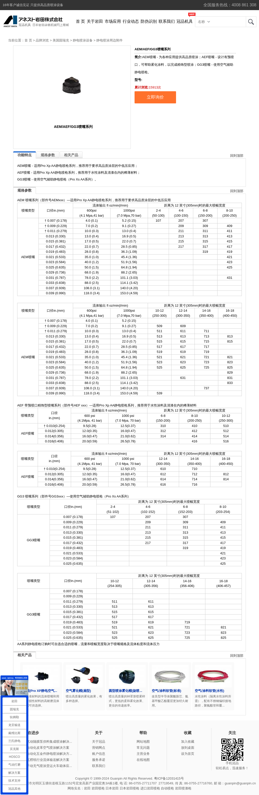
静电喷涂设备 (83, 40)
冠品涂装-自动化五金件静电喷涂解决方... (42, 754)
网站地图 (143, 741)
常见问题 (143, 747)
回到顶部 (236, 155)
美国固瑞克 (61, 40)
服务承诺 (98, 760)
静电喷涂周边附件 (109, 40)
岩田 (251, 22)
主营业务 (143, 754)
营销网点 (98, 747)
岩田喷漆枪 (183, 788)
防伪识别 (149, 21)
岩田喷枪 (98, 788)
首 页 (80, 21)
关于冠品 (98, 741)
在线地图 (143, 760)
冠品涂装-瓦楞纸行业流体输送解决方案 (40, 760)
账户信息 (98, 754)
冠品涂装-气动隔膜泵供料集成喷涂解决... (42, 741)
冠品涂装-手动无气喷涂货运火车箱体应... (42, 766)
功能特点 (24, 155)
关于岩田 (95, 21)
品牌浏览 (42, 40)
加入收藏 (187, 741)
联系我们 (167, 21)
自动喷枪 (167, 788)
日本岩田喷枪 (129, 788)
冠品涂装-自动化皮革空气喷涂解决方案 (40, 747)
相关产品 (71, 155)
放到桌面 (187, 747)
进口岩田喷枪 (150, 788)
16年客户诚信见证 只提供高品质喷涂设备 (33, 5)
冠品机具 (185, 21)
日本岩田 (112, 788)
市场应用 (113, 21)
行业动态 (131, 21)
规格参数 (48, 155)
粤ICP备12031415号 (169, 778)
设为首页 (187, 754)
